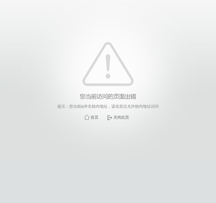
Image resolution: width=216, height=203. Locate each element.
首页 (94, 117)
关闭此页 (121, 117)
